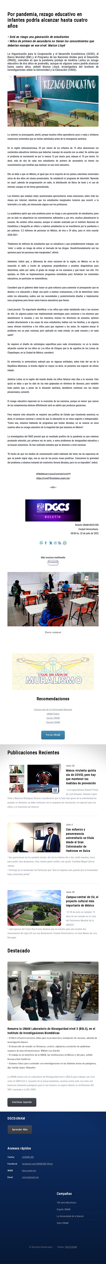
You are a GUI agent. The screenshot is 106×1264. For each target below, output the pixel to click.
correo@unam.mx (30, 1177)
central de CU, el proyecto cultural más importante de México (82, 901)
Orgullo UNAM (63, 1209)
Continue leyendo (22, 1102)
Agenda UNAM (53, 722)
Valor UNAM (62, 1223)
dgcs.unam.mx (29, 1170)
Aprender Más (20, 1129)
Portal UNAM (53, 735)
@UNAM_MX (28, 1157)
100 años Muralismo (66, 1202)
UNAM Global (53, 713)
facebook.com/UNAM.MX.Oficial (37, 1163)
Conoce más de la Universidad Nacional (53, 709)
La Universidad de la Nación (70, 1216)
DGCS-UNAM (71, 1247)
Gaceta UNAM (53, 718)
